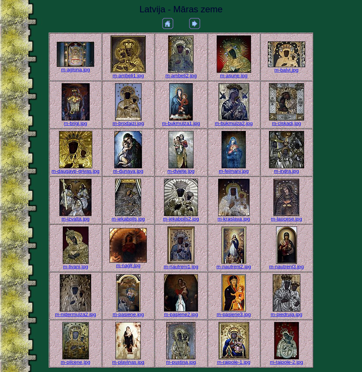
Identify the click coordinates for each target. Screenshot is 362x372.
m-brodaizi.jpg (128, 123)
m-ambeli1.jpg (128, 75)
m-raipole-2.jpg (286, 362)
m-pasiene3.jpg (234, 314)
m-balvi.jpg (286, 70)
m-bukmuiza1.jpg (181, 123)
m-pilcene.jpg (75, 362)
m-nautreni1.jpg (181, 266)
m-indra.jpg (286, 171)
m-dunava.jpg (128, 171)
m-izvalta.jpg (76, 219)
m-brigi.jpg (75, 123)
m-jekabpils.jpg (128, 219)
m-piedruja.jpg (286, 314)
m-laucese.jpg (286, 219)
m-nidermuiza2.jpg (75, 314)
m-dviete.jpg (181, 171)
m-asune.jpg (233, 75)
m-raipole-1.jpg (233, 362)
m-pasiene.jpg (128, 314)
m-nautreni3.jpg (286, 266)
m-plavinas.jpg (128, 362)
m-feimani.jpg (234, 171)
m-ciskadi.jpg (286, 123)
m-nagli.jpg (128, 265)
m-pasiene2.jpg (181, 314)
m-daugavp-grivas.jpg (75, 171)
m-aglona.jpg (75, 69)
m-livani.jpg (75, 266)
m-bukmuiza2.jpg (234, 123)
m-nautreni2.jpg (233, 266)
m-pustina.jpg (181, 362)
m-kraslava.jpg (233, 219)
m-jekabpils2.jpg (181, 219)
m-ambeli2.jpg (181, 75)
